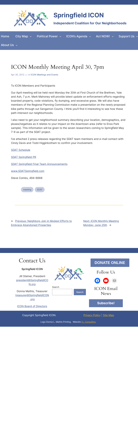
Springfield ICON (78, 15)
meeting (27, 189)
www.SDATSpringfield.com (27, 171)
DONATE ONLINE (110, 263)
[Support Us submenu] (137, 36)
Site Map (108, 315)
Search (55, 287)
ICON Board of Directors (32, 306)
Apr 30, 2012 (17, 74)
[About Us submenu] (17, 45)
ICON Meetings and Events (44, 74)
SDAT (39, 189)
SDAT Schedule (20, 149)
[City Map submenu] (31, 36)
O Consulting (88, 321)
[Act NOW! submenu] (113, 36)
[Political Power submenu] (60, 36)
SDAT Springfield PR (23, 157)
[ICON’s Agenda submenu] (90, 36)
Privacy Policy (91, 315)
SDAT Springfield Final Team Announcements (39, 164)
